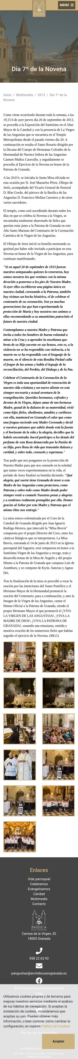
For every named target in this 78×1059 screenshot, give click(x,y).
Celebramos (39, 884)
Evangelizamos (39, 889)
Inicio (7, 95)
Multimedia (25, 95)
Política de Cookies (55, 1026)
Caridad (39, 894)
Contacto (39, 904)
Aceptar (58, 1041)
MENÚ (67, 5)
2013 (41, 95)
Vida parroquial (39, 879)
